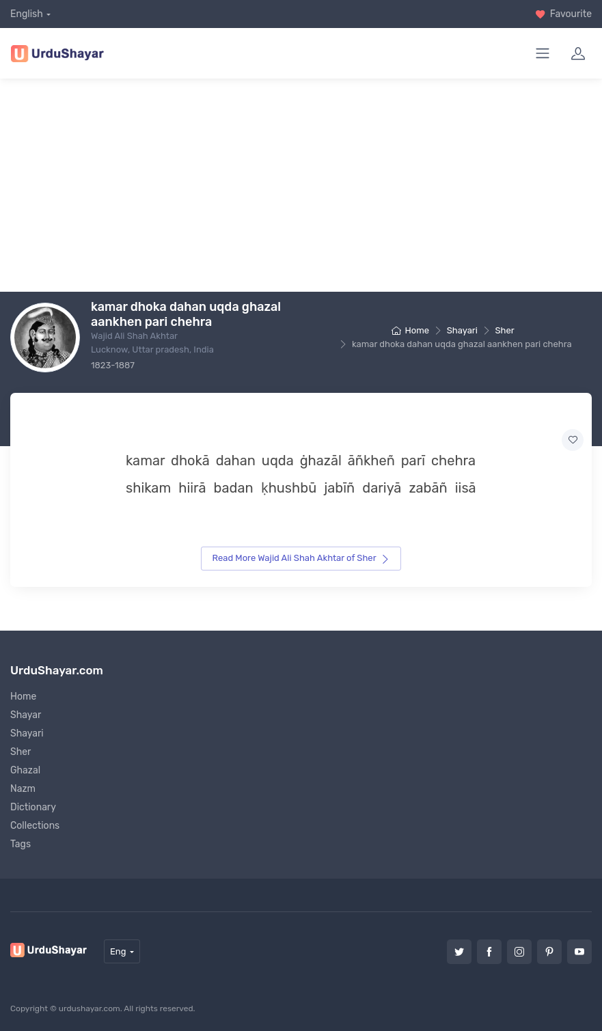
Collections (34, 825)
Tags (20, 844)
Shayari (462, 330)
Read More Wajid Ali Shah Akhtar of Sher (301, 558)
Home (410, 330)
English (26, 14)
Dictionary (33, 807)
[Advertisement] (306, 185)
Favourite (563, 14)
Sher (505, 330)
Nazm (23, 789)
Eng (118, 951)
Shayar (25, 715)
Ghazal (25, 770)
